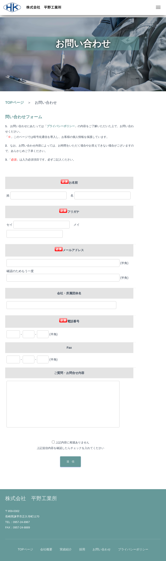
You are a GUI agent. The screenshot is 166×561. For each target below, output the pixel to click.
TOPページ (14, 103)
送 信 (70, 461)
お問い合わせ (102, 549)
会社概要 (46, 549)
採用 (82, 549)
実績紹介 (66, 549)
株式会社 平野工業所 (31, 498)
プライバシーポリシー (133, 549)
